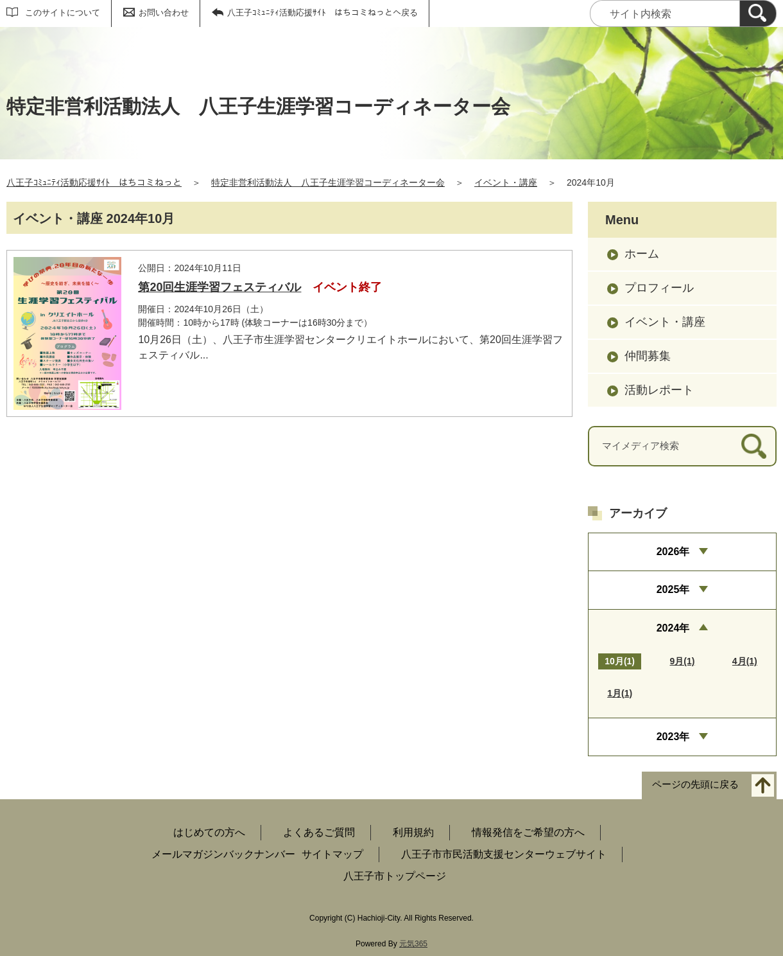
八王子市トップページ (394, 876)
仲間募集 (647, 356)
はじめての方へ (209, 832)
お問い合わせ (164, 12)
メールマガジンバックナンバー (223, 854)
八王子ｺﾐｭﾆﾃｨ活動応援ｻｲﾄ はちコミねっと (94, 182)
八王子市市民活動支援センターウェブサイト (504, 854)
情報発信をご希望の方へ (528, 832)
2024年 (673, 628)
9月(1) (682, 661)
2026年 (673, 551)
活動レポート (659, 390)
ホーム (641, 253)
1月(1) (619, 693)
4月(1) (744, 661)
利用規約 (413, 832)
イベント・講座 (505, 182)
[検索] (758, 13)
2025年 (673, 589)
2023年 (673, 736)
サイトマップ (332, 854)
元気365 (413, 943)
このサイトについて (62, 12)
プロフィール (659, 287)
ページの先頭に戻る (695, 784)
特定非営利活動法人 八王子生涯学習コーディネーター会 (328, 182)
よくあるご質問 (319, 832)
